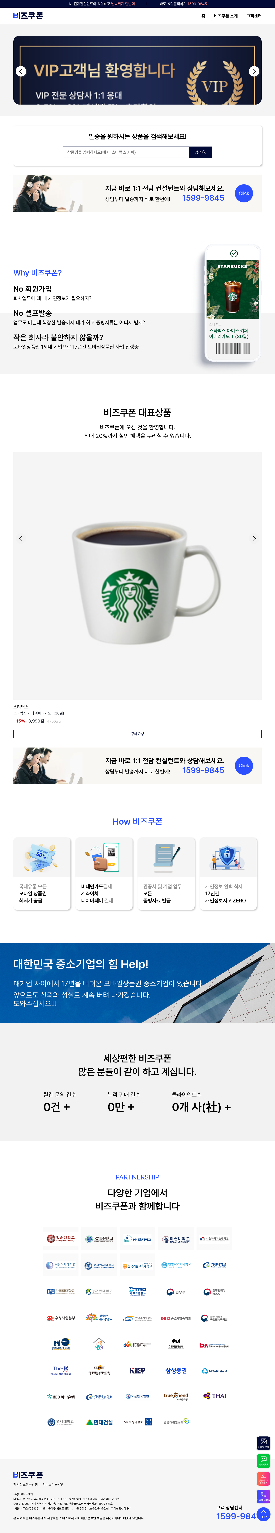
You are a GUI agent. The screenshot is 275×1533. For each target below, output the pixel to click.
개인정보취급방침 (25, 1484)
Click (244, 193)
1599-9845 (239, 1516)
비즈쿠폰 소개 (226, 16)
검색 (200, 152)
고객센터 (254, 16)
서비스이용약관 (53, 1484)
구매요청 (137, 734)
